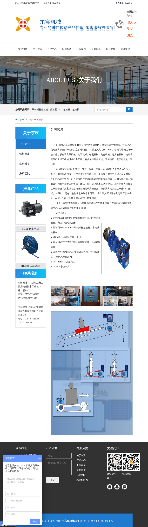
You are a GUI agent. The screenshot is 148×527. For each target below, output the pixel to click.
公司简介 (24, 143)
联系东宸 (125, 49)
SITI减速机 (64, 109)
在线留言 (129, 3)
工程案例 (81, 49)
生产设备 (24, 163)
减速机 (75, 109)
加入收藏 (119, 3)
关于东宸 (37, 49)
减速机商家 (82, 480)
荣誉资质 (24, 153)
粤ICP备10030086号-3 (103, 521)
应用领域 (66, 49)
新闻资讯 (96, 49)
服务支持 (110, 49)
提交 (52, 480)
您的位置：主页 (27, 119)
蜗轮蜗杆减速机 (40, 109)
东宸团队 (24, 173)
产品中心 (52, 49)
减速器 (53, 109)
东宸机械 (22, 49)
